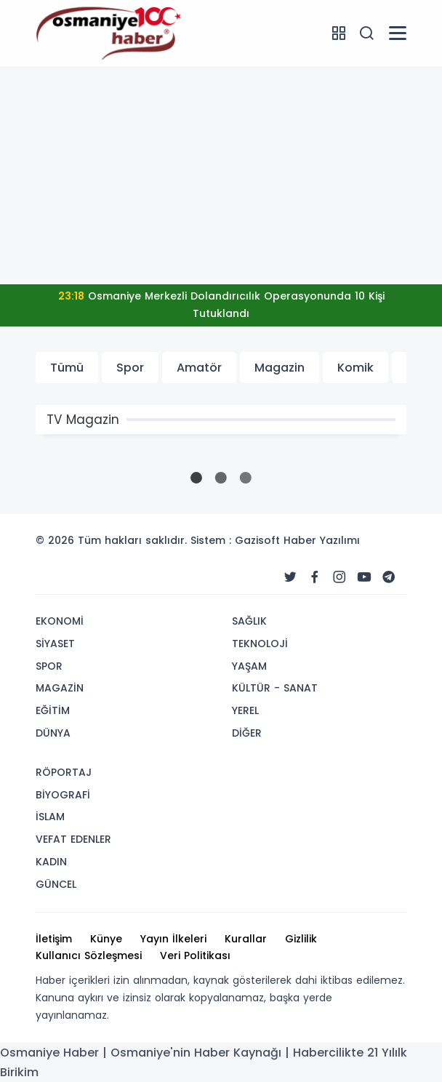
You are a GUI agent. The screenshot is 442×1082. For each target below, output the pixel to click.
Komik (355, 367)
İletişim (54, 938)
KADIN (51, 861)
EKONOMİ (60, 621)
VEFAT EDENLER (73, 839)
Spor (130, 367)
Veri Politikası (195, 955)
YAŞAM (249, 666)
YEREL (245, 710)
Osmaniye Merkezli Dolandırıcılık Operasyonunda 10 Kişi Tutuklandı (221, 305)
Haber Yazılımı (322, 540)
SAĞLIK (249, 621)
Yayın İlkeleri (173, 938)
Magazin (279, 367)
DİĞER (247, 733)
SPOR (49, 666)
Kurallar (246, 938)
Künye (106, 938)
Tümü (67, 367)
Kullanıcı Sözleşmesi (89, 955)
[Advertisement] (221, 175)
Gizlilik (301, 938)
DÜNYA (53, 733)
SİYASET (55, 643)
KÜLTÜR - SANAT (275, 688)
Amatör (199, 367)
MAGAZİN (60, 688)
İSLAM (50, 816)
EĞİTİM (53, 710)
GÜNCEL (56, 884)
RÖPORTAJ (64, 772)
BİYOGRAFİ (63, 795)
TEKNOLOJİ (260, 643)
